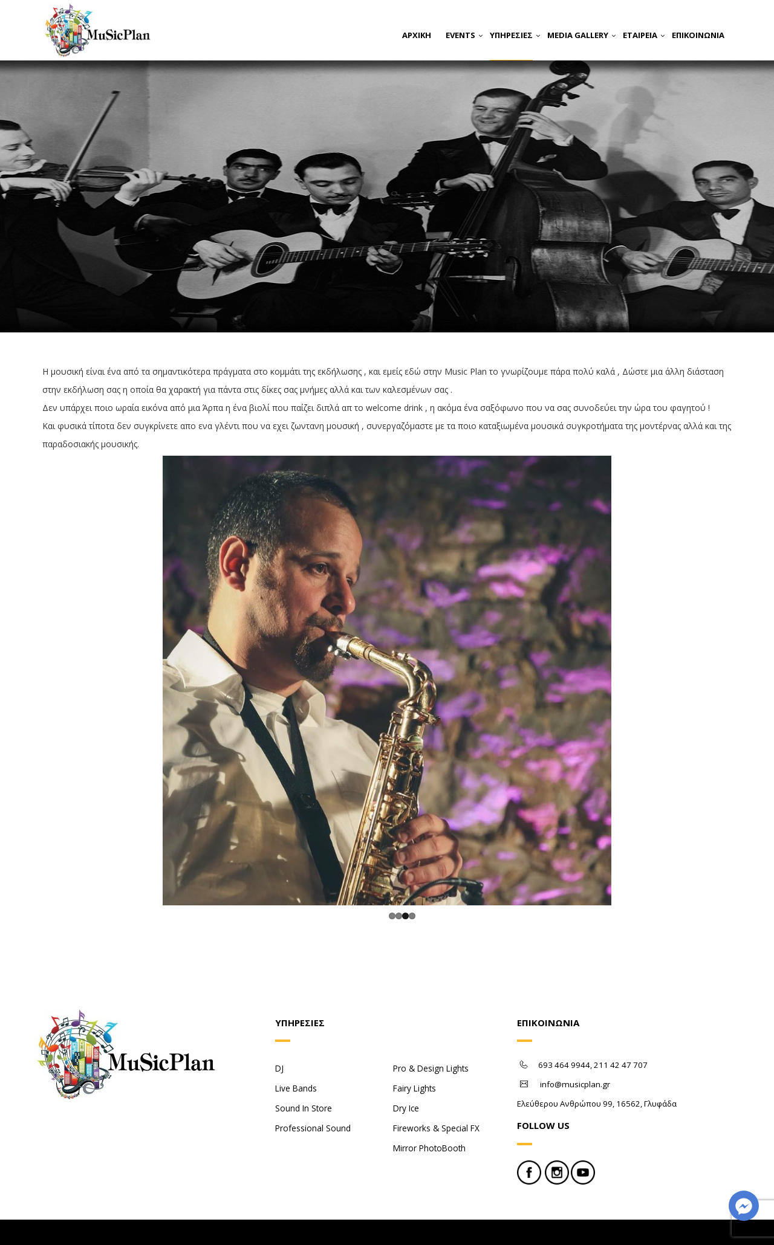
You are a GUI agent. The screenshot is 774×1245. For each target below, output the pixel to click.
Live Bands (296, 1054)
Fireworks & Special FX (436, 1094)
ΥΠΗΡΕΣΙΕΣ (511, 35)
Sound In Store (303, 1074)
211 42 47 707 (621, 1031)
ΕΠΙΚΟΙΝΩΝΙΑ (698, 35)
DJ (279, 1034)
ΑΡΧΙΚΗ (416, 35)
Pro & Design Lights (431, 1034)
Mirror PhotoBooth (429, 1114)
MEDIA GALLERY (577, 35)
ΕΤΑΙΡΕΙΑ (640, 35)
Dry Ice (406, 1074)
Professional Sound (313, 1094)
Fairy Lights (414, 1054)
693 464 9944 (564, 1031)
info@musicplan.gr (575, 1050)
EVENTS (460, 35)
